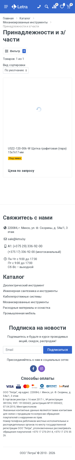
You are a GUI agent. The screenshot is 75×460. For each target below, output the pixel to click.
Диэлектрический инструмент (23, 285)
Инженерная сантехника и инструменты (30, 291)
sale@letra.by (16, 239)
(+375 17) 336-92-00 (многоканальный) (34, 252)
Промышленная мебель (19, 313)
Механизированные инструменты (26, 302)
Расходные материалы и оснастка (26, 308)
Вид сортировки (14, 65)
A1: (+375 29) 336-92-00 (25, 246)
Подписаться (57, 350)
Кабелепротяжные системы (22, 296)
